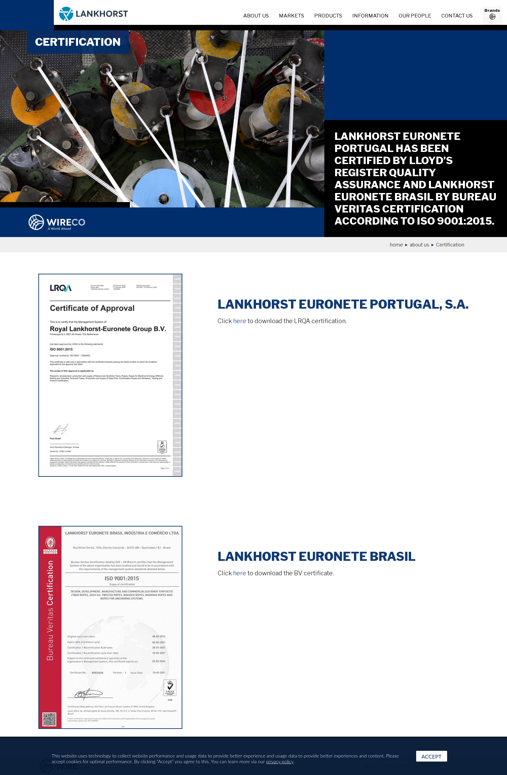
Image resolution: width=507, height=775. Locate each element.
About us (419, 244)
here (239, 320)
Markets (291, 16)
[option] (162, 118)
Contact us (457, 16)
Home (396, 244)
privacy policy (279, 761)
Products (328, 16)
